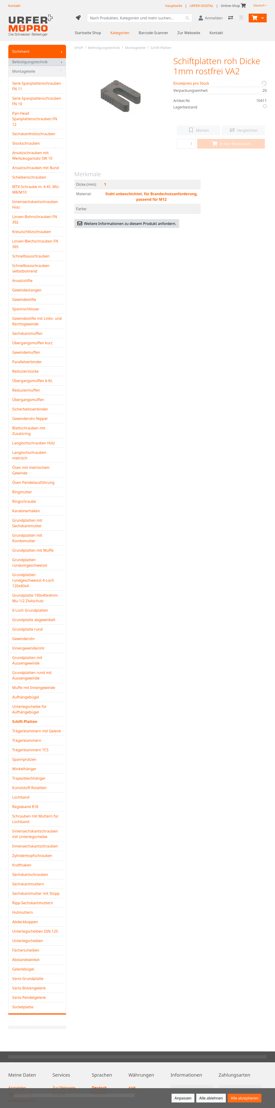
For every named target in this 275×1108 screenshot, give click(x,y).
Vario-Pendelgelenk (29, 997)
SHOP (78, 47)
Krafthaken (21, 865)
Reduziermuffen (26, 390)
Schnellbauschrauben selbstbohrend (30, 268)
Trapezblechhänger (28, 778)
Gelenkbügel (23, 969)
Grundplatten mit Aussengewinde (27, 660)
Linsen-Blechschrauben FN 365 (35, 244)
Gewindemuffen (26, 352)
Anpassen (183, 1098)
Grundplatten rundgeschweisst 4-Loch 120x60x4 (33, 580)
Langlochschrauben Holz (33, 443)
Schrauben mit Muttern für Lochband (35, 819)
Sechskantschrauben (30, 874)
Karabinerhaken (26, 510)
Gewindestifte (24, 299)
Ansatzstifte (22, 280)
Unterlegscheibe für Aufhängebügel (29, 709)
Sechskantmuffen (27, 333)
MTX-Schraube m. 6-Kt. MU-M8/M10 (36, 189)
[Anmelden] (210, 18)
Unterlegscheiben (27, 940)
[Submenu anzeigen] (61, 51)
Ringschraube (24, 501)
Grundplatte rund (27, 629)
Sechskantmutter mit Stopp (36, 893)
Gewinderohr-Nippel (30, 418)
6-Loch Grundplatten (30, 610)
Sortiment (21, 51)
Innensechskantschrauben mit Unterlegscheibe (35, 834)
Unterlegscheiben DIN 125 (35, 931)
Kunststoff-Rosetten (29, 787)
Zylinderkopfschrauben (32, 855)
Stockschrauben (26, 143)
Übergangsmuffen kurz (32, 342)
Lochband (20, 797)
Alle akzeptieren (244, 1098)
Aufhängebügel (25, 697)
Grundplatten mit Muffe (33, 550)
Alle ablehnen (211, 1098)
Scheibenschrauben (29, 177)
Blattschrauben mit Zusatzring (28, 430)
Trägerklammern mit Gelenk (36, 731)
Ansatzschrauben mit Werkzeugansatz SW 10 (32, 155)
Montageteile (37, 71)
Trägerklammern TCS (30, 749)
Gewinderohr (23, 638)
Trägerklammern (26, 740)
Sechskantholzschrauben (33, 133)
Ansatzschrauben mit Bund (35, 167)
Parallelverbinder (27, 361)
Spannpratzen (24, 759)
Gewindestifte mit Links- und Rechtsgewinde (37, 321)
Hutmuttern (22, 912)
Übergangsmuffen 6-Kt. (32, 380)
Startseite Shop (88, 32)
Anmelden (17, 1087)
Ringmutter (22, 491)
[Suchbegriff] (135, 18)
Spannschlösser (25, 308)
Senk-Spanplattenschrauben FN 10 (36, 101)
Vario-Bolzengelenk (29, 988)
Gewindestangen (27, 290)
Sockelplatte (22, 1006)
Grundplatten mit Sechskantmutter (27, 523)
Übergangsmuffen (28, 399)
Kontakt (216, 32)
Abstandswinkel (25, 959)
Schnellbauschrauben (30, 256)
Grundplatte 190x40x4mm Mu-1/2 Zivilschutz (35, 598)
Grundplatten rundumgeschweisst (29, 562)
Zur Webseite (188, 32)
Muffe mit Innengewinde (33, 687)
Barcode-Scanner (153, 32)
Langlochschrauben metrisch (29, 455)
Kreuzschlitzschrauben (31, 231)
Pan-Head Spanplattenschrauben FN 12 (34, 119)
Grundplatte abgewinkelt (33, 619)
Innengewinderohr (28, 648)
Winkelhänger (24, 768)
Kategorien (120, 32)
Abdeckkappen (25, 921)
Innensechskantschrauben (35, 846)
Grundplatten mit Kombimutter (27, 538)
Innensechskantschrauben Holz (35, 204)
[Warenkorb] (254, 18)
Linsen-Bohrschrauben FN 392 (34, 219)
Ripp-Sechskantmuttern (32, 902)
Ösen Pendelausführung (33, 482)
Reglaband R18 (25, 806)
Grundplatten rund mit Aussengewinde (32, 675)
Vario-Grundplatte (27, 978)
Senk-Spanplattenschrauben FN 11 (36, 86)
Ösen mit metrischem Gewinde (31, 470)
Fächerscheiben (25, 950)
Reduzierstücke (25, 371)
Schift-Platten (24, 721)
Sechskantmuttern (28, 883)
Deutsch (259, 5)
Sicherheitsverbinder (30, 409)
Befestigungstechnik (30, 61)
